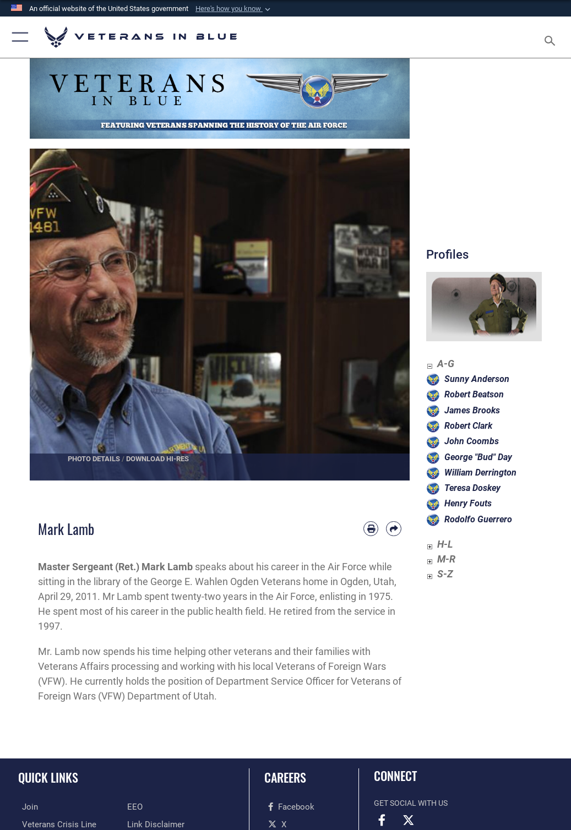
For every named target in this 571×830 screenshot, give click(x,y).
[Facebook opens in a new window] (286, 806)
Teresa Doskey (472, 488)
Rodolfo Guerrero (478, 519)
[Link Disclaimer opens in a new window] (152, 823)
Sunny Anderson (476, 379)
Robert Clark (468, 426)
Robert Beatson (474, 394)
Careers (285, 777)
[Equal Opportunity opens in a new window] (134, 806)
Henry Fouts (468, 503)
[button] (234, 8)
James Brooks (472, 410)
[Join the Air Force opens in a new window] (25, 806)
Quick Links (48, 777)
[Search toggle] (552, 37)
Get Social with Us (411, 803)
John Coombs (471, 441)
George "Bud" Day (478, 457)
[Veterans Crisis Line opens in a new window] (51, 823)
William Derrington (480, 472)
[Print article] (370, 528)
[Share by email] (393, 528)
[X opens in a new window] (273, 823)
